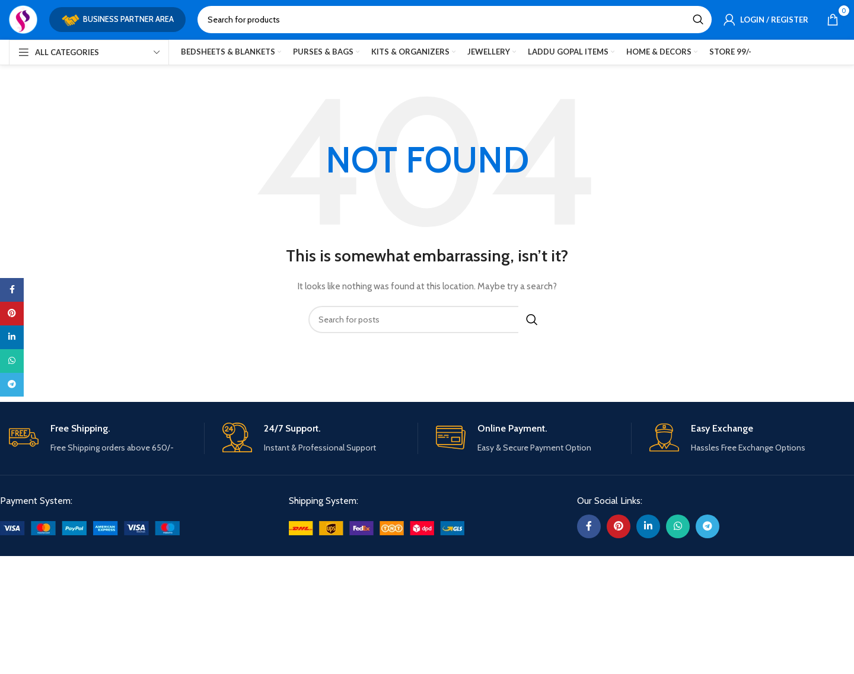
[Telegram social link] (707, 522)
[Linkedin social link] (648, 522)
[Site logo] (23, 20)
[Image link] (90, 522)
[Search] (454, 21)
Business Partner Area (117, 21)
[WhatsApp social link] (678, 522)
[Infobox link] (106, 434)
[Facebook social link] (589, 522)
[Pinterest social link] (618, 522)
